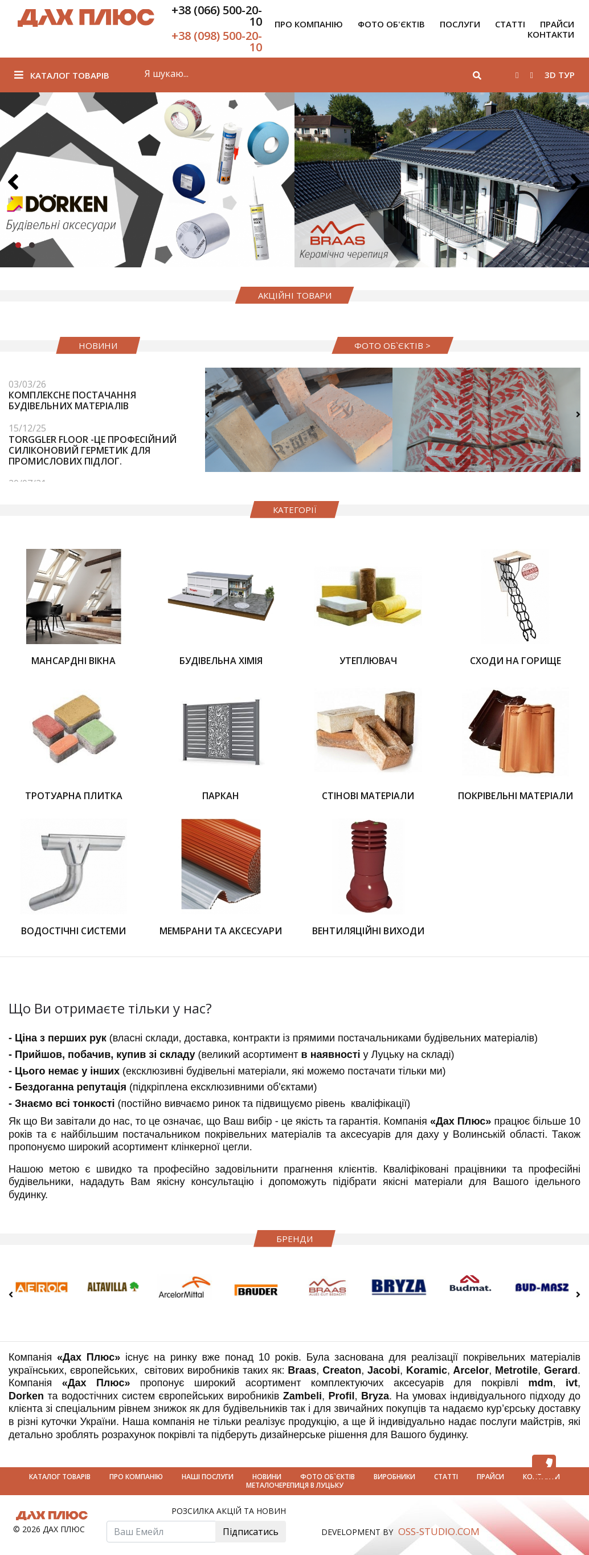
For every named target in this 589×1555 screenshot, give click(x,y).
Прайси (491, 1476)
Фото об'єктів (391, 24)
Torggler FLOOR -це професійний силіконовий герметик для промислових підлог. (93, 450)
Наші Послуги (208, 1476)
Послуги (460, 24)
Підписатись (251, 1531)
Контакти (550, 34)
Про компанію (309, 24)
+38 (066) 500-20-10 (216, 16)
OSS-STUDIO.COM (439, 1531)
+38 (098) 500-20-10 (216, 41)
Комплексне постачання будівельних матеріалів (72, 400)
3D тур (560, 74)
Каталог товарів (61, 75)
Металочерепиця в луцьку (294, 1485)
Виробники (395, 1476)
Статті (510, 24)
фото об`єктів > (392, 345)
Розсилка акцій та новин (228, 1511)
